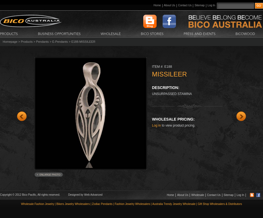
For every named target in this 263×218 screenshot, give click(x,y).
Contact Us (185, 5)
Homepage (10, 41)
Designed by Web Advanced (85, 194)
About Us (169, 5)
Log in (156, 125)
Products (26, 41)
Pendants (42, 41)
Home (157, 5)
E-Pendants (60, 41)
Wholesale (197, 195)
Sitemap (200, 5)
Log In (211, 5)
